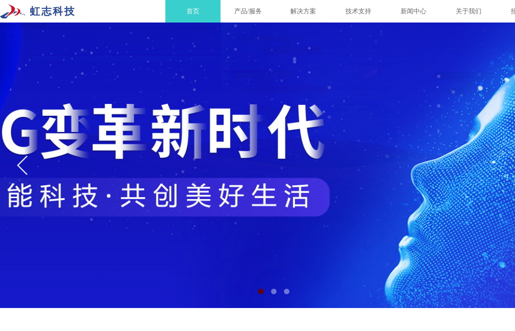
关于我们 (468, 11)
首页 (193, 11)
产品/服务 (248, 11)
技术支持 (358, 11)
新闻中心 (413, 11)
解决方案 (303, 11)
